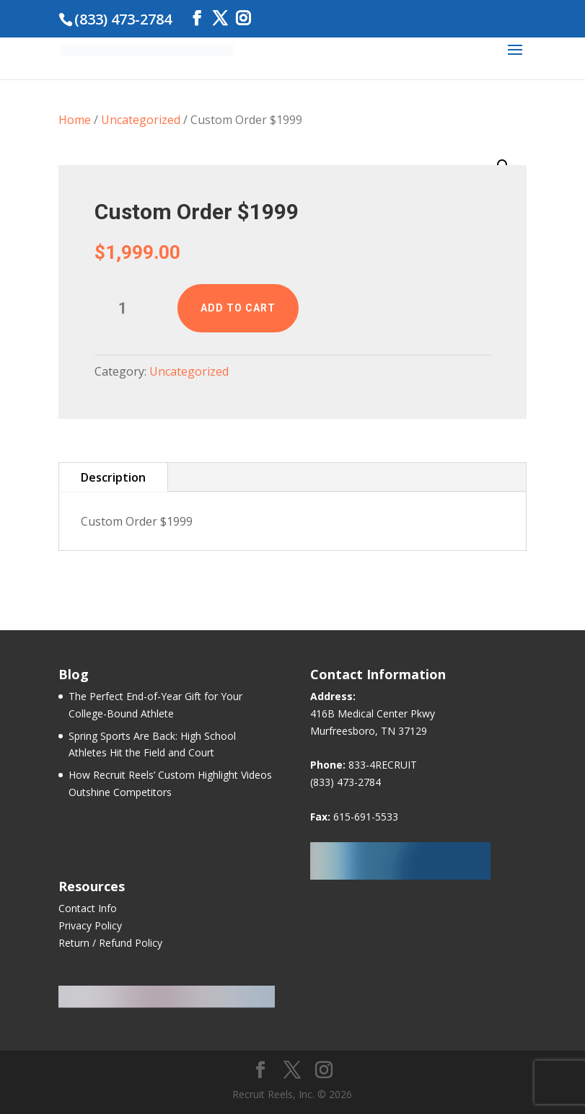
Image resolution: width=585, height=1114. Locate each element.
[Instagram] (243, 18)
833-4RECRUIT (382, 765)
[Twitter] (220, 18)
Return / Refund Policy (110, 943)
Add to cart (238, 308)
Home (74, 120)
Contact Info (87, 908)
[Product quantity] (128, 308)
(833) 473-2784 (345, 782)
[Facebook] (197, 18)
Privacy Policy (90, 925)
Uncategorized (140, 120)
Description (113, 477)
